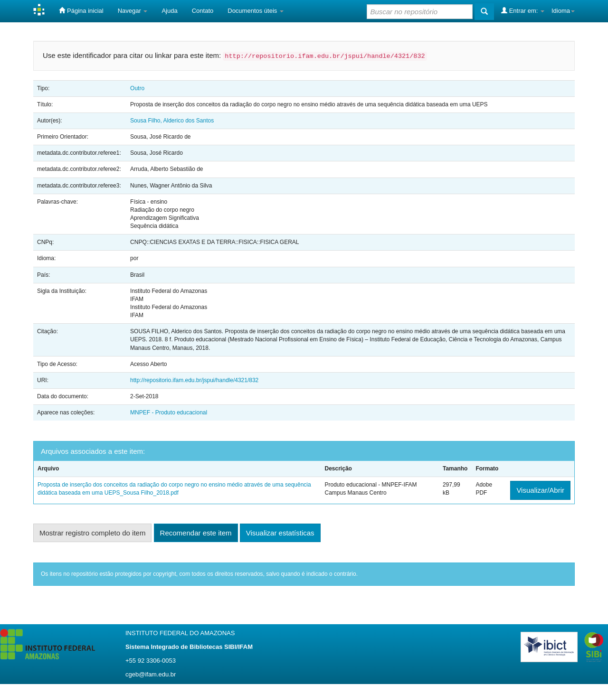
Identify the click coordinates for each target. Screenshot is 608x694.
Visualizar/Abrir (540, 490)
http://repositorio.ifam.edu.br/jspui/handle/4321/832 (194, 380)
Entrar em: (522, 10)
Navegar (133, 10)
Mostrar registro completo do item (92, 533)
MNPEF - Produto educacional (168, 412)
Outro (137, 88)
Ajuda (169, 10)
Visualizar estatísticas (280, 533)
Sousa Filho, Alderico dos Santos (172, 120)
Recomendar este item (196, 533)
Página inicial (81, 10)
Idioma (563, 10)
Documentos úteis (256, 10)
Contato (203, 10)
